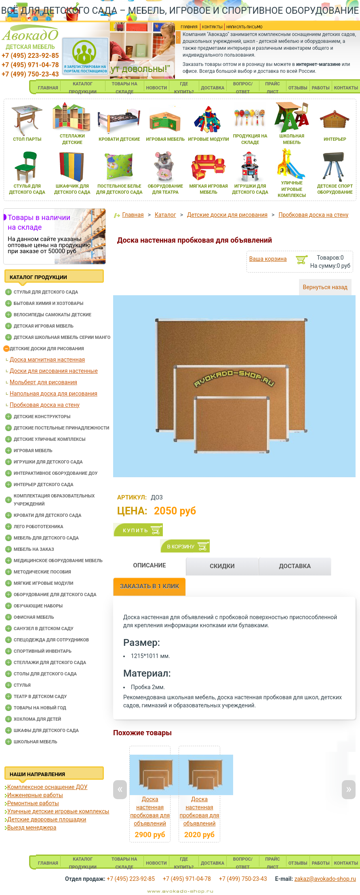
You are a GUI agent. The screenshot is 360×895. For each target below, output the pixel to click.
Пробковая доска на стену (45, 405)
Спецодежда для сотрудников (51, 640)
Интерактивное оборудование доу (56, 473)
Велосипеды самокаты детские (52, 314)
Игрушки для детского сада (48, 462)
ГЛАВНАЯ (48, 88)
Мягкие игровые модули (43, 583)
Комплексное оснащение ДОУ (47, 787)
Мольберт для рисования (43, 382)
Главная (132, 215)
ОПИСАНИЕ (149, 565)
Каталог (165, 215)
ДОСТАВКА (213, 88)
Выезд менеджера (31, 827)
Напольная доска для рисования (53, 393)
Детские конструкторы (42, 416)
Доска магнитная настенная (47, 359)
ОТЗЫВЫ (297, 88)
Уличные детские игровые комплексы (58, 811)
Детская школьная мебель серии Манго (62, 337)
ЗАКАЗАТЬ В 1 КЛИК (149, 586)
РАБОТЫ (321, 88)
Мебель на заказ (34, 549)
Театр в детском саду (40, 696)
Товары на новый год (40, 708)
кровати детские (119, 139)
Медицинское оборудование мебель (58, 560)
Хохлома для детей (37, 719)
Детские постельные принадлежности (61, 428)
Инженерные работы (35, 795)
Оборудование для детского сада (55, 594)
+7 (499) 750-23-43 (30, 74)
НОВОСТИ (156, 88)
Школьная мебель (35, 742)
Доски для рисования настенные (54, 371)
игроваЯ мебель (165, 139)
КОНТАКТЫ (346, 88)
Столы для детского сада (45, 674)
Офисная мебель (34, 617)
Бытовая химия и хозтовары (48, 303)
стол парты (27, 139)
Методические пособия (42, 572)
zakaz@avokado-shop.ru (325, 879)
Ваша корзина (268, 259)
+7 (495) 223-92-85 (30, 55)
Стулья (22, 685)
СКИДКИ (222, 566)
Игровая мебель (33, 450)
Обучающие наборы (38, 606)
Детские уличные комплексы (50, 439)
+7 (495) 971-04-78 (30, 65)
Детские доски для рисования (47, 348)
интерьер (335, 139)
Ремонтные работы (33, 803)
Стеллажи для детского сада (50, 662)
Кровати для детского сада (47, 515)
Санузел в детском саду (44, 628)
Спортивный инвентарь (43, 651)
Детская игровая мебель (44, 326)
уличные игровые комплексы (292, 189)
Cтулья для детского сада (46, 292)
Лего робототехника (38, 526)
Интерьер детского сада (44, 484)
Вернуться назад (325, 287)
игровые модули (208, 139)
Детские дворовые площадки (46, 819)
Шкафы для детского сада (46, 730)
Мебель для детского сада (46, 538)
